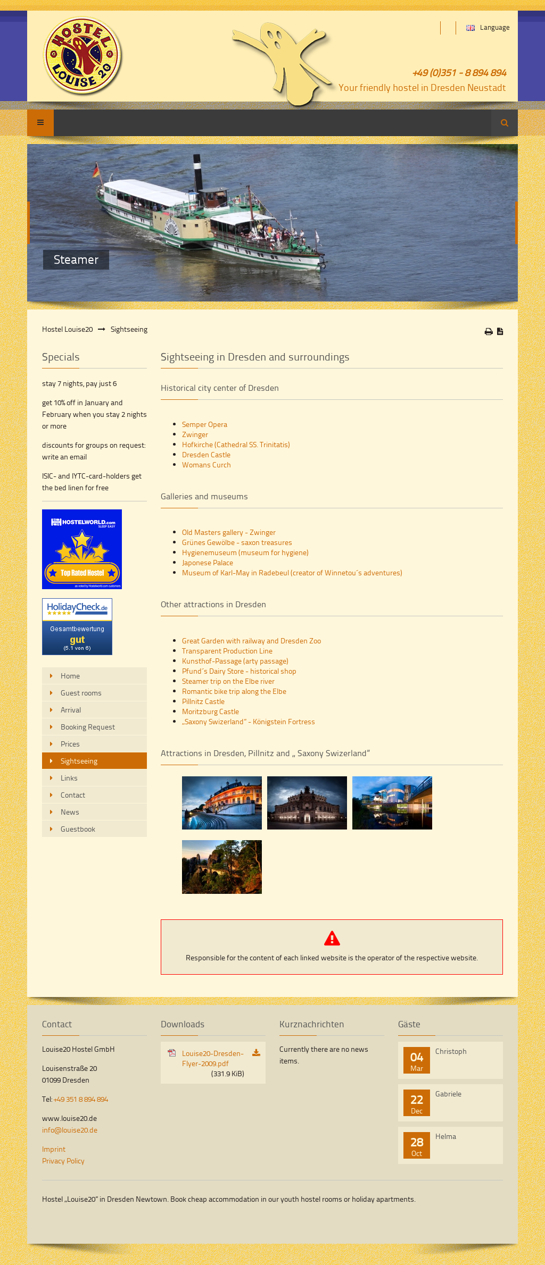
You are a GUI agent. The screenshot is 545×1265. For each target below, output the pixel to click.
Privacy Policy (63, 1160)
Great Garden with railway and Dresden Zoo (251, 640)
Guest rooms (81, 693)
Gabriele (448, 1093)
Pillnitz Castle (203, 701)
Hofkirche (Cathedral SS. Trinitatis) (236, 444)
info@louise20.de (69, 1130)
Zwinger (195, 434)
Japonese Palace (207, 562)
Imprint (53, 1149)
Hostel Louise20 (67, 329)
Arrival (71, 710)
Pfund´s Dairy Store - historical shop (239, 671)
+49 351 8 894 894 (81, 1099)
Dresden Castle (206, 454)
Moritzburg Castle (210, 711)
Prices (70, 744)
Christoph (451, 1051)
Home (70, 676)
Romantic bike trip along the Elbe (234, 691)
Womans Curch (206, 464)
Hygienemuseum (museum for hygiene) (245, 552)
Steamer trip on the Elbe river (228, 681)
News (70, 812)
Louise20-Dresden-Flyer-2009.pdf (213, 1063)
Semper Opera (204, 424)
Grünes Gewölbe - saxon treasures (237, 542)
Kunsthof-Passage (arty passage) (235, 661)
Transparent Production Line (227, 651)
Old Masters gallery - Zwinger (229, 532)
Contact (73, 795)
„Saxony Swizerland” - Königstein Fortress (248, 721)
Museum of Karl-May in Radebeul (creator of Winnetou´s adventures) (292, 572)
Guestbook (78, 829)
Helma (445, 1136)
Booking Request (88, 727)
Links (69, 778)
